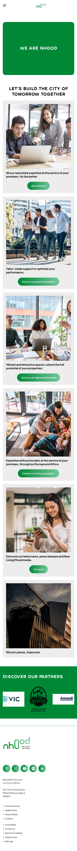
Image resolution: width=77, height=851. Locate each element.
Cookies (9, 818)
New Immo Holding (13, 833)
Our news (39, 569)
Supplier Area (11, 837)
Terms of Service (12, 806)
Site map (9, 841)
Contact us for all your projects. (38, 473)
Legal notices (11, 810)
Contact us (10, 829)
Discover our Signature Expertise (38, 377)
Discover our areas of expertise (38, 281)
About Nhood (38, 185)
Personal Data (11, 814)
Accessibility (10, 824)
